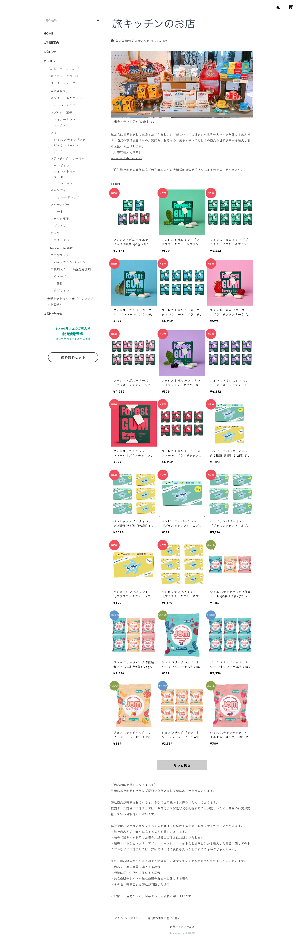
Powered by (182, 933)
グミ (53, 132)
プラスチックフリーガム (67, 158)
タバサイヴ (61, 291)
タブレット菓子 (61, 112)
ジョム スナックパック (70, 140)
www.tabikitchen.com (126, 158)
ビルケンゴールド (66, 145)
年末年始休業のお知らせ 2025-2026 (139, 41)
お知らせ (50, 52)
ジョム (58, 151)
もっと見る (182, 765)
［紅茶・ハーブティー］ (64, 69)
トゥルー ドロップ (66, 197)
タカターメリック (62, 83)
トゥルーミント (65, 120)
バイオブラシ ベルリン (70, 262)
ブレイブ (60, 226)
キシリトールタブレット (67, 98)
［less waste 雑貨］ (61, 248)
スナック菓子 (59, 219)
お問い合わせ (53, 314)
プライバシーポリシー (127, 918)
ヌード (58, 177)
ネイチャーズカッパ (64, 76)
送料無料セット (73, 357)
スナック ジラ (63, 240)
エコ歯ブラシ (59, 255)
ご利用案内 (51, 43)
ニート (58, 212)
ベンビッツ (61, 166)
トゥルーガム (63, 183)
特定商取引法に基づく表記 (164, 918)
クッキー (56, 233)
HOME (48, 33)
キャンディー (59, 190)
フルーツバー (59, 204)
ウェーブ (60, 276)
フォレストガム (65, 171)
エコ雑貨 (56, 284)
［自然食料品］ (58, 91)
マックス (60, 125)
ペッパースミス (65, 105)
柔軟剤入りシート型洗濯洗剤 (70, 269)
